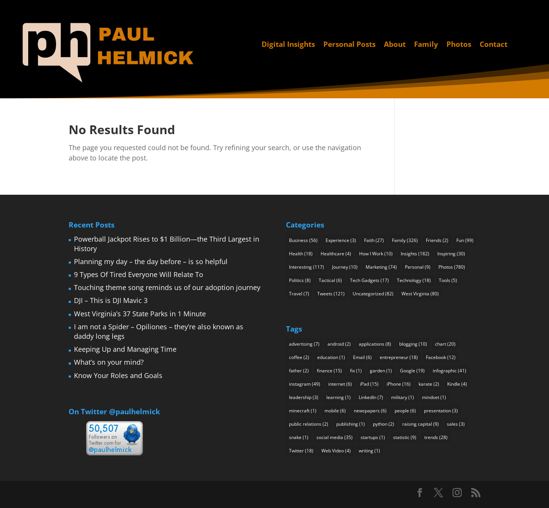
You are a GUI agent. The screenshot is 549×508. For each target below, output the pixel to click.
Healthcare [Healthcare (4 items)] (336, 253)
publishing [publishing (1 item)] (350, 424)
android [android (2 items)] (339, 344)
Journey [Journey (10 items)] (345, 267)
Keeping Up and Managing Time (125, 349)
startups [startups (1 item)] (373, 437)
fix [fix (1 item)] (356, 370)
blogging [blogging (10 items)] (413, 344)
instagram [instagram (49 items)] (304, 384)
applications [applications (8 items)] (375, 344)
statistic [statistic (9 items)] (404, 437)
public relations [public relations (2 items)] (308, 424)
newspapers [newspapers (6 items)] (370, 410)
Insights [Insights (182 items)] (415, 253)
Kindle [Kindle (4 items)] (457, 384)
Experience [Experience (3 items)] (341, 240)
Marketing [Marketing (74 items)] (381, 267)
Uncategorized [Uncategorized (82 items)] (373, 293)
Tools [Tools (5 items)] (448, 280)
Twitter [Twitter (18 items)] (301, 450)
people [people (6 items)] (405, 410)
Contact (493, 44)
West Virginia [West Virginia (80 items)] (420, 293)
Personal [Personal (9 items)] (417, 267)
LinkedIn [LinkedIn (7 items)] (371, 397)
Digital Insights (288, 44)
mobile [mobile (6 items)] (335, 410)
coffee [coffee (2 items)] (299, 357)
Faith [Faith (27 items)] (374, 240)
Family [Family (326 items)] (405, 240)
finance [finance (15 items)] (329, 370)
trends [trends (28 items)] (436, 437)
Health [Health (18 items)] (301, 253)
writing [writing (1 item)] (369, 450)
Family (426, 44)
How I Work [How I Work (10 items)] (376, 253)
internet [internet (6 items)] (340, 384)
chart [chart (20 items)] (445, 344)
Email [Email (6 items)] (362, 357)
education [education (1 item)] (331, 357)
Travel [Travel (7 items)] (299, 293)
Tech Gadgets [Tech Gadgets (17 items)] (369, 280)
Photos (458, 44)
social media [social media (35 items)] (334, 437)
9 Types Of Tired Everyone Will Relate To (138, 274)
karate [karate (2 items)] (429, 384)
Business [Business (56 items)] (303, 240)
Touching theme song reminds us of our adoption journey (167, 287)
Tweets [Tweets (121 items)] (331, 293)
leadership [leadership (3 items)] (303, 397)
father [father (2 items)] (299, 370)
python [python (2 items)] (383, 424)
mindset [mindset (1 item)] (434, 397)
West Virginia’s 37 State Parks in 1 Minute (140, 313)
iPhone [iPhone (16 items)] (399, 384)
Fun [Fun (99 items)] (465, 240)
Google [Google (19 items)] (412, 370)
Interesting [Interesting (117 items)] (306, 267)
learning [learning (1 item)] (338, 397)
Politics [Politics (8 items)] (300, 280)
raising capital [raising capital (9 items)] (420, 424)
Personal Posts (349, 44)
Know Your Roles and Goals (118, 375)
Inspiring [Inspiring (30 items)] (451, 253)
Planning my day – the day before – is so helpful (151, 261)
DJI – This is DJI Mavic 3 (111, 300)
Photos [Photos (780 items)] (451, 267)
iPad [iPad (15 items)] (369, 384)
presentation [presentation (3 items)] (441, 410)
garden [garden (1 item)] (381, 370)
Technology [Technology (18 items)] (414, 280)
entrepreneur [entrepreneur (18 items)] (399, 357)
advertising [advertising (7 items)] (304, 344)
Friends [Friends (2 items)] (437, 240)
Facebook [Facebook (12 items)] (441, 357)
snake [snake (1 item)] (298, 437)
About (395, 44)
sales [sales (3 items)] (456, 424)
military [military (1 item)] (402, 397)
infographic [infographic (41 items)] (449, 370)
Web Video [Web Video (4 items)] (336, 450)
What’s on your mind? (109, 362)
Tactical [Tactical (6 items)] (330, 280)
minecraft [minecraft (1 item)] (302, 410)
